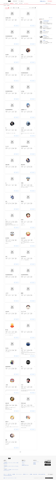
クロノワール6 (23, 311)
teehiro (44, 40)
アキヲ (22, 384)
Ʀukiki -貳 (7, 403)
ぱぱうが (6, 421)
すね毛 (22, 54)
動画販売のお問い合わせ (25, 465)
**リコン (22, 17)
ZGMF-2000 (7, 164)
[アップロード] (6, 3)
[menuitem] (17, 3)
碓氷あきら (23, 421)
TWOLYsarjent (23, 403)
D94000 (44, 30)
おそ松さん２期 (7, 17)
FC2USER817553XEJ (8, 91)
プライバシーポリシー (19, 474)
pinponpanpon (23, 256)
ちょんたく (7, 146)
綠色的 (22, 293)
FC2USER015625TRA (9, 274)
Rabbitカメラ (45, 35)
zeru (21, 348)
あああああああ (7, 366)
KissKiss (6, 348)
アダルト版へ (50, 1)
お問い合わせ (9, 474)
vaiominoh (7, 311)
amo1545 (6, 54)
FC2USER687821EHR (24, 36)
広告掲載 (31, 474)
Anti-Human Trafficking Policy (8, 475)
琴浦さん (22, 201)
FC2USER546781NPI (8, 36)
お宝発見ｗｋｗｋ (24, 109)
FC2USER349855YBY (9, 109)
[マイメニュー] (48, 3)
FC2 (6, 1)
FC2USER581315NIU (24, 146)
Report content (35, 474)
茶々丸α (6, 329)
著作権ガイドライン (26, 474)
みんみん (5, 5)
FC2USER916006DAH (24, 274)
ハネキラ (6, 293)
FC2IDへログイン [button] (43, 1)
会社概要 (13, 474)
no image (22, 91)
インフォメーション (36, 461)
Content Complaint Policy (41, 474)
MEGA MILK (23, 164)
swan (6, 256)
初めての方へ (24, 461)
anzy (6, 201)
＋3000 (6, 384)
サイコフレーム (45, 25)
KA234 (22, 219)
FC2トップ (5, 474)
